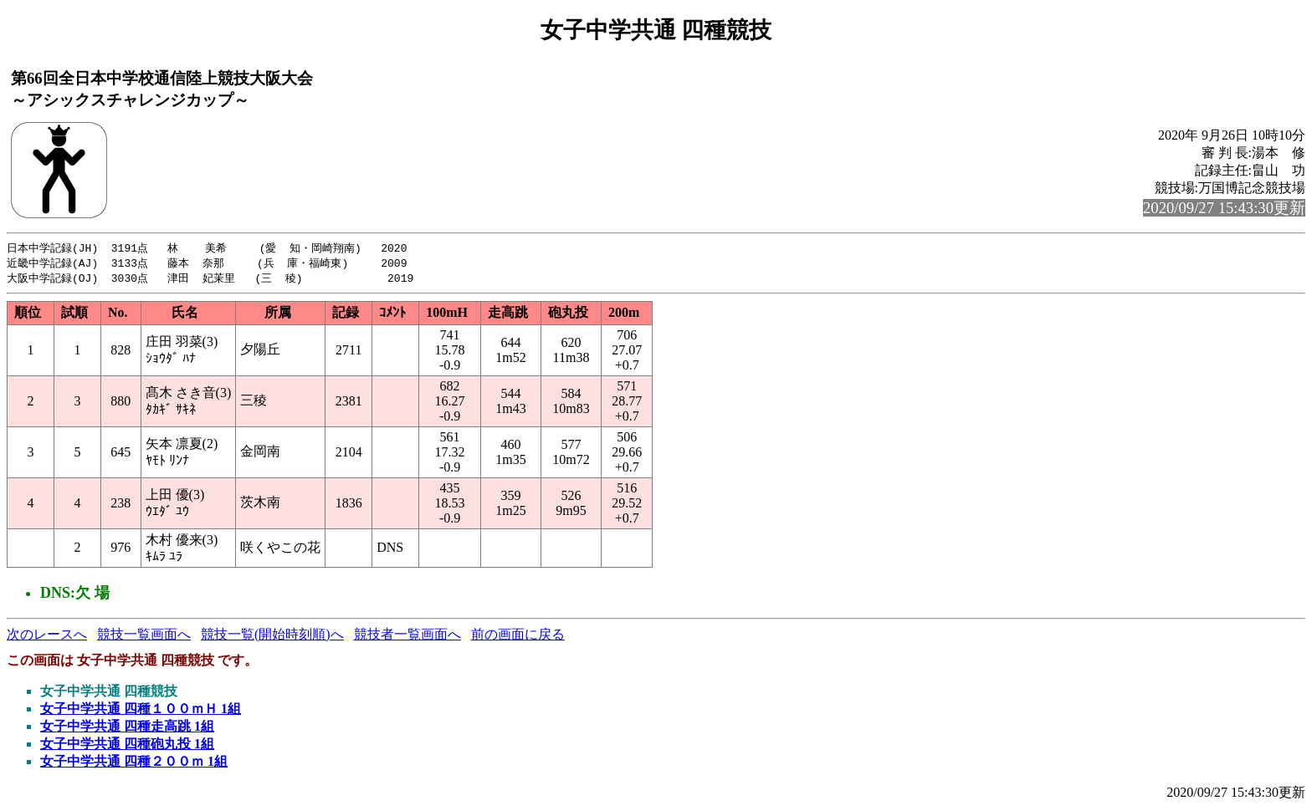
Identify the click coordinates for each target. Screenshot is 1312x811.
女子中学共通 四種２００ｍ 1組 (134, 764)
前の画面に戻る (518, 637)
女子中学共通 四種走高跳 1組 (127, 729)
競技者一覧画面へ (407, 637)
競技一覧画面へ (144, 637)
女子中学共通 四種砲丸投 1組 (127, 746)
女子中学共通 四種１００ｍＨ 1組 (140, 711)
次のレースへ (47, 637)
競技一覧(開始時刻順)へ (272, 637)
